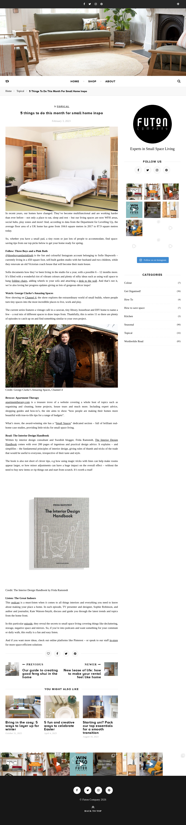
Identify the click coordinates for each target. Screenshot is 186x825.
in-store (114, 640)
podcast (15, 602)
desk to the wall (88, 280)
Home (74, 81)
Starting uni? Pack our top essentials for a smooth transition (98, 727)
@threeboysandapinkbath (19, 255)
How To (128, 299)
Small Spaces (63, 423)
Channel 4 (30, 297)
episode (28, 623)
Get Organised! (132, 291)
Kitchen (128, 316)
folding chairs (19, 280)
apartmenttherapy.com (17, 402)
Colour (128, 282)
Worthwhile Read (133, 341)
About (110, 81)
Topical (20, 91)
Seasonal (129, 324)
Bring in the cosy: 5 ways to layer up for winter (22, 725)
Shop (92, 81)
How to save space (134, 307)
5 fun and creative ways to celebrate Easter (59, 725)
